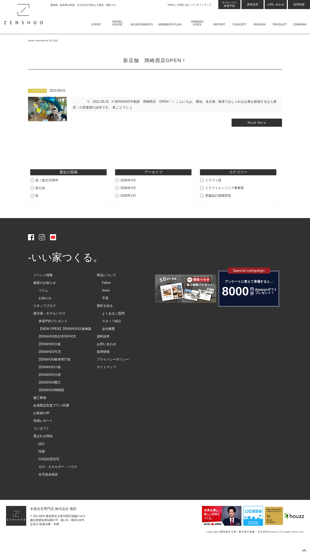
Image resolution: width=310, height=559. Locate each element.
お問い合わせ (275, 4)
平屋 (105, 314)
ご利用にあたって (185, 4)
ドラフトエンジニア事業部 (224, 204)
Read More (257, 139)
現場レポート (43, 437)
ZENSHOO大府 (49, 391)
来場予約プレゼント (53, 337)
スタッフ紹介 (111, 337)
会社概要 (108, 345)
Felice (106, 299)
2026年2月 (128, 211)
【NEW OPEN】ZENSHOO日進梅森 (64, 345)
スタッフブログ (44, 322)
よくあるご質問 (113, 329)
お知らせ (44, 314)
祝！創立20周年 (46, 196)
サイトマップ (204, 4)
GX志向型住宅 (48, 475)
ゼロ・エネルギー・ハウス (57, 483)
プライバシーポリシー (113, 375)
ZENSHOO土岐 (49, 360)
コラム (43, 306)
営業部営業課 (37, 107)
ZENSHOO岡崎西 (51, 406)
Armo (106, 306)
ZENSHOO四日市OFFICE (57, 352)
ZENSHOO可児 (49, 368)
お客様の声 (41, 429)
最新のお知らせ (44, 299)
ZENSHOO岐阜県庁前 (54, 375)
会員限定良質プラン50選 (51, 421)
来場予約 (229, 4)
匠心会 (40, 204)
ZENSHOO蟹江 (49, 398)
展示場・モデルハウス (49, 329)
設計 (41, 460)
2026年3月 (128, 204)
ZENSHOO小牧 (49, 383)
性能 (41, 467)
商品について (106, 291)
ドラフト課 (213, 196)
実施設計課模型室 (218, 211)
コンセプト (41, 444)
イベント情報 (43, 291)
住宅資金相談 (48, 490)
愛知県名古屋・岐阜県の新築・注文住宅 (244, 548)
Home (171, 4)
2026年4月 (128, 196)
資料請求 (252, 4)
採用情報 (299, 4)
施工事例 (39, 414)
